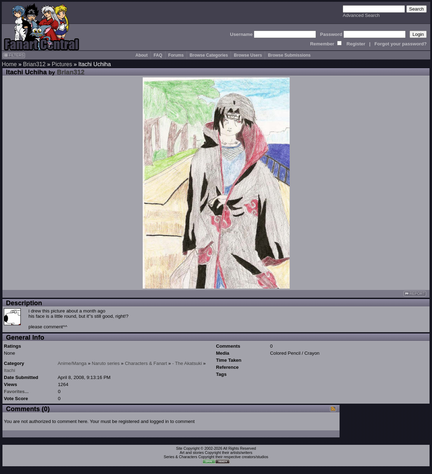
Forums (176, 55)
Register (356, 43)
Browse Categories (209, 55)
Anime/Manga (72, 363)
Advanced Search (361, 15)
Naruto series (106, 363)
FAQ (158, 55)
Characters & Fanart (146, 363)
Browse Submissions (289, 55)
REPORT (415, 293)
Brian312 (34, 64)
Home (9, 64)
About (141, 55)
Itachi (9, 370)
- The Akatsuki (187, 363)
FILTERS (14, 55)
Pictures (62, 64)
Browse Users (248, 55)
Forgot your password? (400, 43)
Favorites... (16, 391)
